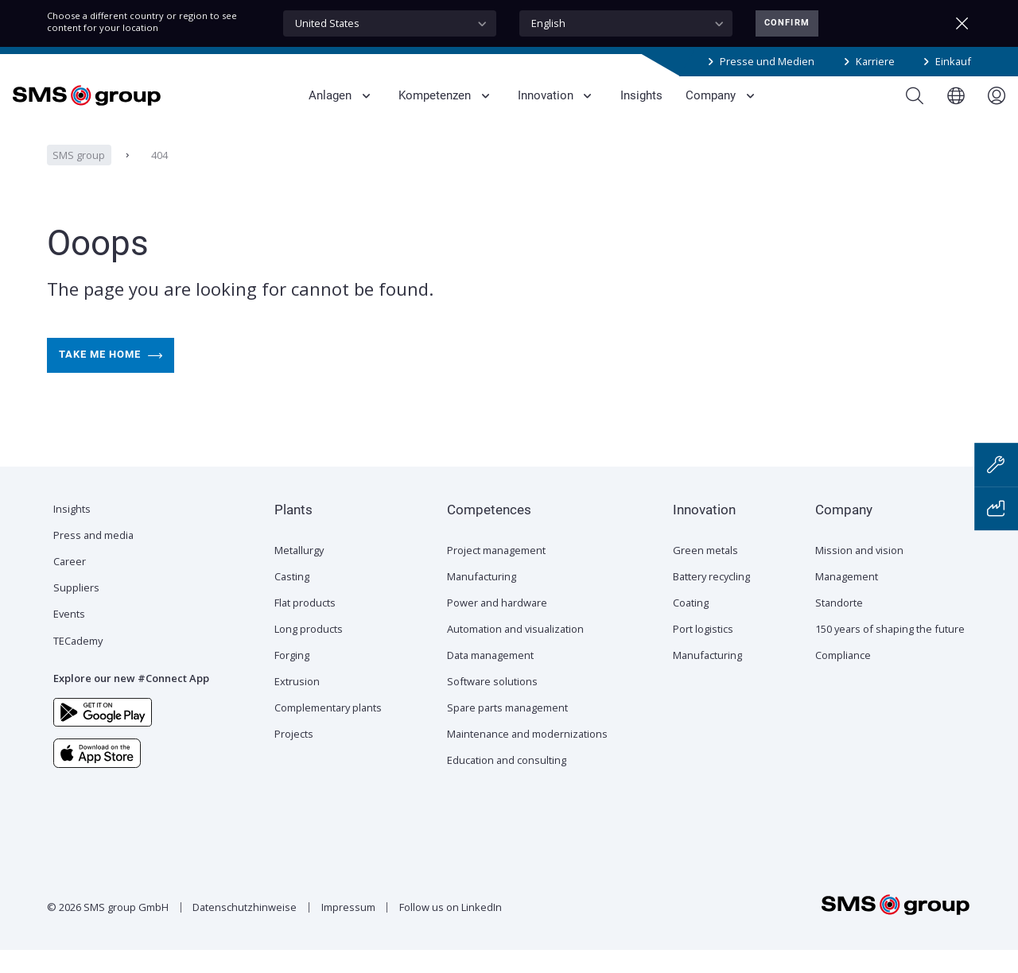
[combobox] (389, 23)
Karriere (875, 61)
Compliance (843, 678)
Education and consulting (506, 783)
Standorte (839, 625)
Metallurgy (299, 573)
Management (846, 599)
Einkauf (953, 61)
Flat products (305, 625)
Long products (308, 652)
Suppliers (76, 610)
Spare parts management (507, 730)
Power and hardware (497, 625)
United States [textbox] (327, 23)
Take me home (111, 378)
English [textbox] (548, 23)
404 (158, 178)
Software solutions (492, 704)
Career (69, 584)
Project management (496, 573)
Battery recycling (711, 599)
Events (69, 637)
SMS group (78, 178)
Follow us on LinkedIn (450, 930)
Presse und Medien (767, 61)
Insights (72, 532)
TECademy (78, 664)
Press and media (93, 558)
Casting (291, 599)
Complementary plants (328, 730)
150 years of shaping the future (890, 652)
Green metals (705, 573)
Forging (291, 678)
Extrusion (297, 704)
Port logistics (703, 652)
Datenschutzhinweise (244, 930)
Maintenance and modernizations (527, 757)
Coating (691, 625)
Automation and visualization (515, 652)
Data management (490, 678)
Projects (293, 757)
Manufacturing (481, 599)
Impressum (348, 930)
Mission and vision (859, 573)
